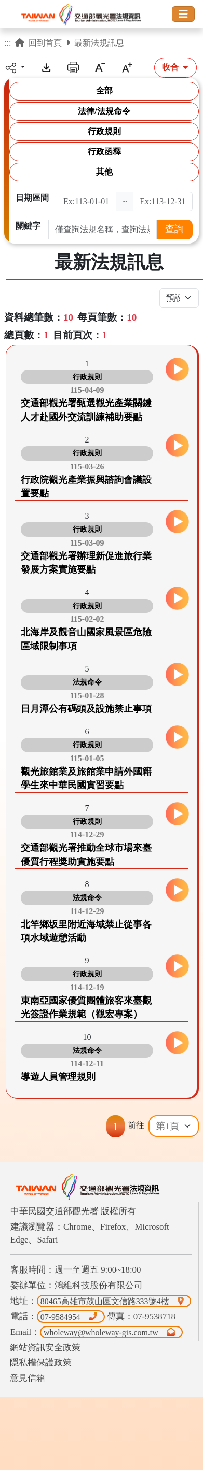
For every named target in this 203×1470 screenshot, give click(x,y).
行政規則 (104, 131)
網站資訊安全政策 (45, 1347)
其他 (104, 171)
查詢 (174, 229)
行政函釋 (104, 151)
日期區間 (32, 197)
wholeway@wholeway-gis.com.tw (111, 1332)
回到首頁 (38, 42)
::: (7, 42)
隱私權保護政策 (41, 1362)
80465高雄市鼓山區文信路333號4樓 (114, 1300)
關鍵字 (28, 225)
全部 (104, 90)
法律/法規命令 (104, 111)
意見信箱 (27, 1378)
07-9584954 (70, 1316)
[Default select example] (173, 1126)
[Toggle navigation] (183, 14)
